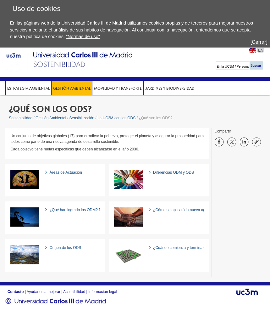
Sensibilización (81, 118)
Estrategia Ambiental (28, 88)
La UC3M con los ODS (116, 118)
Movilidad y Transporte (118, 88)
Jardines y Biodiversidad (169, 88)
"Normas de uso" (83, 36)
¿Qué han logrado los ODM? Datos (78, 210)
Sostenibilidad (20, 118)
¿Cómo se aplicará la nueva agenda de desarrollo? (196, 210)
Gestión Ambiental (72, 88)
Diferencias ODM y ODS (173, 172)
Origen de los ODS (65, 247)
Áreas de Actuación (65, 172)
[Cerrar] (259, 42)
